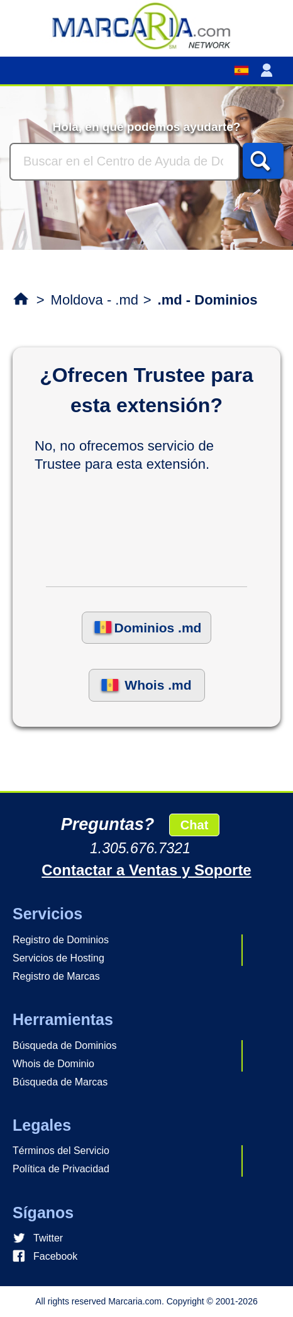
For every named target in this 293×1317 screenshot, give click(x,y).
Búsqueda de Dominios (64, 1045)
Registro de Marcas (56, 976)
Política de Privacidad (61, 1168)
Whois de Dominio (53, 1063)
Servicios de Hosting (58, 958)
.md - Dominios (208, 300)
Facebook (55, 1256)
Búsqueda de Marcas (60, 1082)
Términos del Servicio (61, 1150)
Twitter (48, 1238)
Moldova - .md (94, 300)
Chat (194, 825)
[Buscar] (124, 162)
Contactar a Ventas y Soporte (146, 869)
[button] (269, 70)
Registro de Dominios (61, 939)
